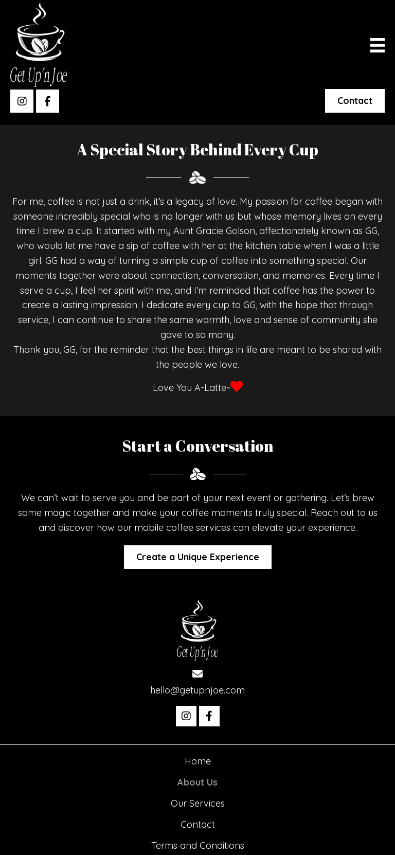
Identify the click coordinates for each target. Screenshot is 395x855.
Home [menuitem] (198, 761)
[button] (21, 101)
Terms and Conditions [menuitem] (197, 845)
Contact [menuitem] (198, 824)
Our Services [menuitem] (198, 803)
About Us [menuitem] (197, 782)
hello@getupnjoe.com (197, 690)
